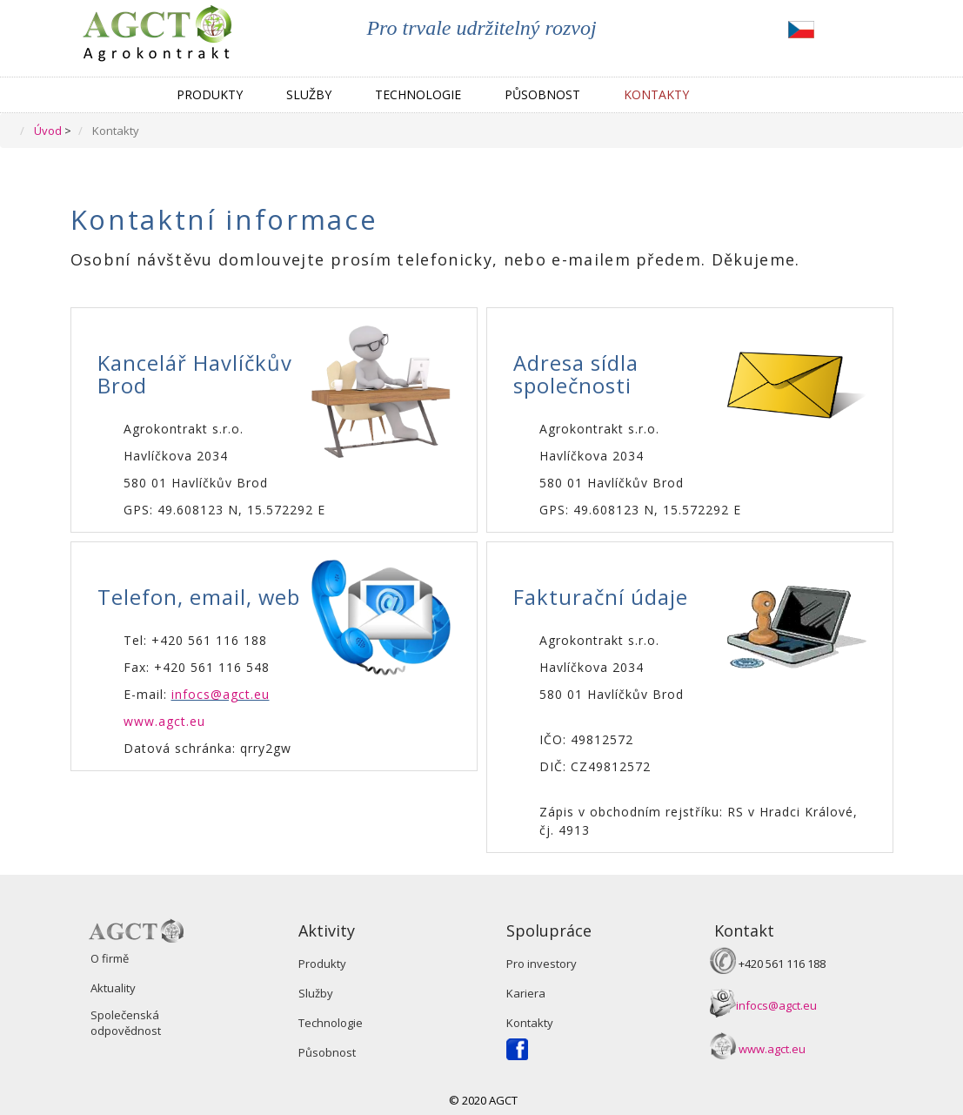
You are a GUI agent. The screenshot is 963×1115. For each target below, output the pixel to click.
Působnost (542, 94)
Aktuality (113, 988)
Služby (308, 94)
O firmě (109, 958)
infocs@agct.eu (220, 694)
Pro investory (541, 963)
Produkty (210, 94)
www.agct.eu (164, 721)
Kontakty (656, 94)
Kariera (525, 993)
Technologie (418, 94)
